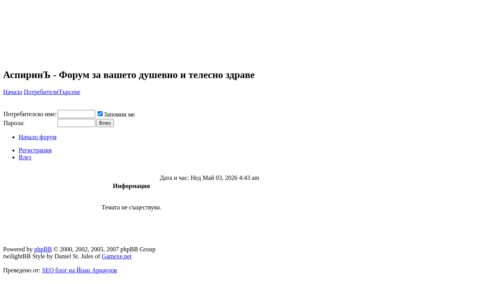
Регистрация (35, 150)
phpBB (43, 249)
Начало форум (37, 137)
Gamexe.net (117, 256)
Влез (25, 157)
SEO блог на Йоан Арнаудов (79, 270)
